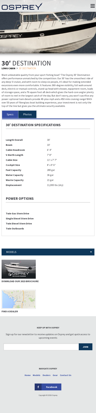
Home (28, 375)
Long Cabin (8, 68)
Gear (55, 375)
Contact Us (65, 375)
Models (36, 375)
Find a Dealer (10, 311)
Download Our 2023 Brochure (20, 281)
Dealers (47, 375)
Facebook (46, 387)
